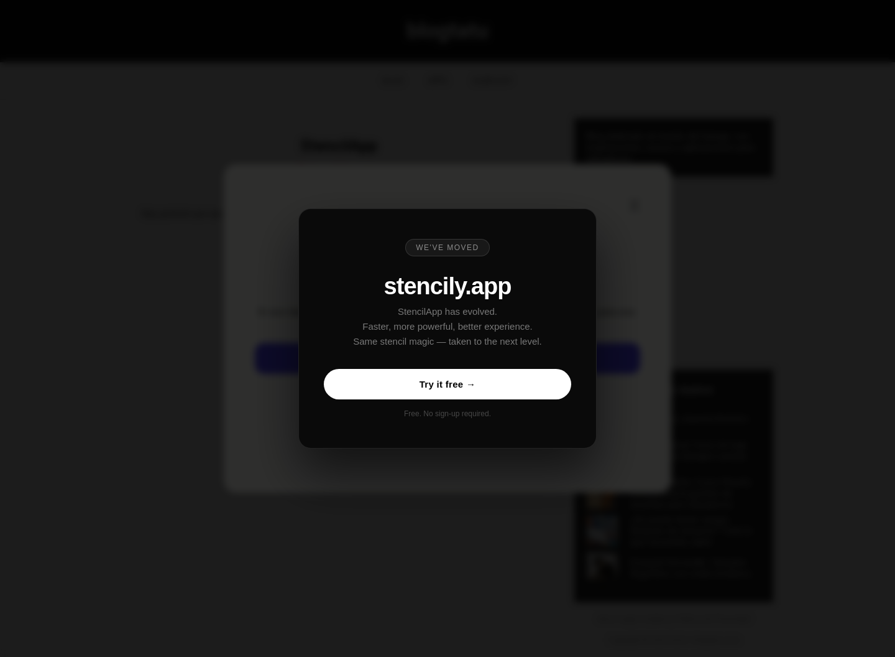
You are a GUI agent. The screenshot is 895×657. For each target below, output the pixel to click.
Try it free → (448, 384)
